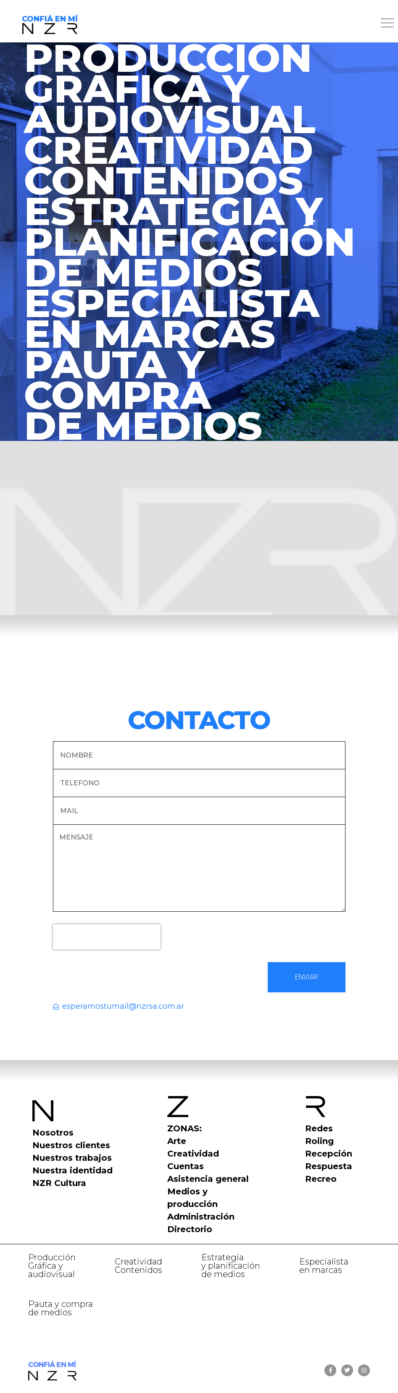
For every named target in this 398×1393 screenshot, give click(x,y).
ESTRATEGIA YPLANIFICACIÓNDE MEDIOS (189, 241)
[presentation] (107, 937)
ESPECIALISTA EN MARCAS (171, 318)
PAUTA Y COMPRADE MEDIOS (143, 395)
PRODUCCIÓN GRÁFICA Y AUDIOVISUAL (169, 88)
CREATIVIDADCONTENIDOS (168, 165)
